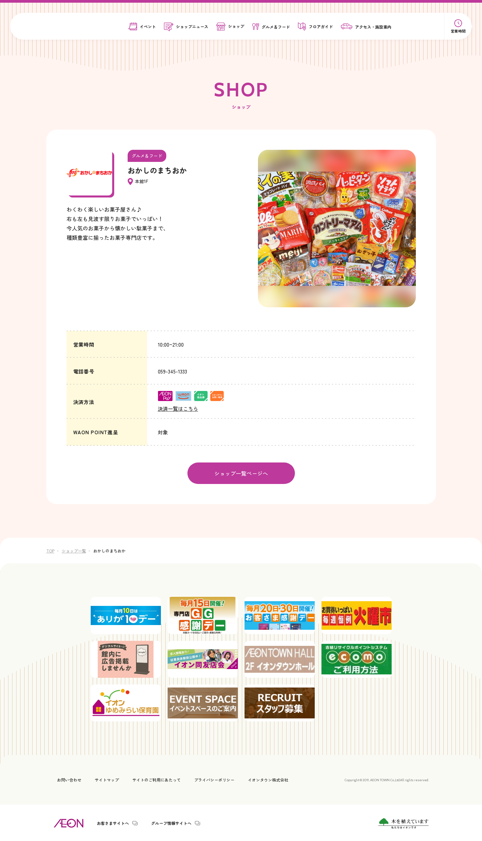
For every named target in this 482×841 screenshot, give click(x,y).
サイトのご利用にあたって (156, 779)
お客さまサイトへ (113, 822)
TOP (50, 550)
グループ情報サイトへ (171, 822)
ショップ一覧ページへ (241, 473)
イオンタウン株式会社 (268, 779)
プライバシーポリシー (214, 779)
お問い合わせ (69, 779)
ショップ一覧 (74, 550)
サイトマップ (107, 779)
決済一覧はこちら (178, 408)
